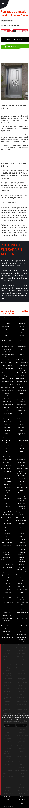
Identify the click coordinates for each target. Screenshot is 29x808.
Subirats (7, 595)
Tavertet (21, 318)
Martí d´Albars (22, 542)
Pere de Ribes (7, 365)
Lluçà (7, 539)
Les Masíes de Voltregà (21, 598)
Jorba (22, 424)
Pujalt (7, 503)
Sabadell (21, 557)
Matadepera (7, 478)
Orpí (7, 448)
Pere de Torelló (21, 373)
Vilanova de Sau (22, 404)
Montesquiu (21, 430)
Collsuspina (7, 357)
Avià (21, 490)
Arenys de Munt (7, 509)
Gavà (21, 623)
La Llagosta (21, 564)
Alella (7, 332)
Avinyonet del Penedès (22, 434)
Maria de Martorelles (21, 612)
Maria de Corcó (7, 615)
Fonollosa (7, 498)
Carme (7, 528)
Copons (21, 354)
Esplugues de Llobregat (7, 524)
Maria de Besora (7, 326)
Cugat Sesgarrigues (22, 399)
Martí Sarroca (7, 410)
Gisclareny (22, 496)
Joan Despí (7, 471)
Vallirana (7, 586)
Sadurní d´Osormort (7, 560)
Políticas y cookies (7, 806)
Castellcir (7, 642)
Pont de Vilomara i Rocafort (21, 499)
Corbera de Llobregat (7, 354)
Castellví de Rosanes (21, 376)
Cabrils (7, 335)
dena (21, 629)
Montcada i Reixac (7, 341)
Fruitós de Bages (7, 567)
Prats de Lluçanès (21, 503)
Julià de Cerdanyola (22, 468)
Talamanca (7, 323)
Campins (21, 465)
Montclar (7, 433)
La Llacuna (7, 634)
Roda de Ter (21, 799)
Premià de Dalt (21, 634)
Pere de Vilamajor (7, 373)
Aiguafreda (21, 396)
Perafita (7, 531)
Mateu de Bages (22, 365)
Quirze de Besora (7, 575)
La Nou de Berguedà (7, 564)
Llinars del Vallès (7, 598)
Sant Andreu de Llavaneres (21, 474)
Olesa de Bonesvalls (22, 626)
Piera (21, 528)
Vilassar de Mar (7, 413)
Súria (21, 592)
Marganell (7, 484)
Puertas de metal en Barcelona (15, 52)
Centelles (22, 454)
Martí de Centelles (21, 378)
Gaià (21, 422)
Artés (7, 802)
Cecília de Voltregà (7, 404)
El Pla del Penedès (7, 438)
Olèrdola (7, 629)
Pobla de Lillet (7, 459)
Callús (7, 493)
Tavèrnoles (7, 321)
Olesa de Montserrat (7, 626)
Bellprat (7, 487)
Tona (21, 413)
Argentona (21, 506)
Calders (21, 393)
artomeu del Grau (7, 390)
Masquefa (22, 478)
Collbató (21, 416)
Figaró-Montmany (21, 520)
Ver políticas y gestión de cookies (15, 721)
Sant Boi (21, 387)
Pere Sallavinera (22, 578)
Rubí (7, 799)
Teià (21, 344)
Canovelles (21, 462)
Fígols (7, 520)
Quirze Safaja (7, 572)
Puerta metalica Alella (22, 803)
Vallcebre (7, 589)
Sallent (7, 338)
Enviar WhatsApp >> (14, 46)
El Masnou (22, 438)
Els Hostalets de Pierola (7, 441)
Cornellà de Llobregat (21, 618)
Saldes (22, 595)
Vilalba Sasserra (7, 407)
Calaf (7, 396)
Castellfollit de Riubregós (21, 638)
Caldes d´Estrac (7, 360)
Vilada (7, 580)
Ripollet (21, 471)
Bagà (21, 332)
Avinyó (22, 357)
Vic (22, 580)
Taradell (21, 321)
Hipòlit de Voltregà (21, 407)
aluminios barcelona (5, 52)
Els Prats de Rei (22, 419)
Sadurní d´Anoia (22, 401)
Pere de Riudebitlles (21, 362)
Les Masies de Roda (7, 602)
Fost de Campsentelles (21, 568)
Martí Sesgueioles (7, 368)
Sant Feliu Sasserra (7, 362)
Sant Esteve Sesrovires (21, 553)
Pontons (7, 506)
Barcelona (7, 318)
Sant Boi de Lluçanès (7, 387)
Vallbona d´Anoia (22, 589)
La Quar (7, 610)
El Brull (22, 631)
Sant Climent (22, 610)
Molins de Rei (7, 457)
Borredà (7, 490)
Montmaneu (7, 427)
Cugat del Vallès (7, 401)
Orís (7, 451)
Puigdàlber (7, 376)
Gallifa (22, 533)
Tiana (21, 341)
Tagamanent (22, 323)
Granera (7, 496)
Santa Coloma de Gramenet (7, 619)
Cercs (7, 454)
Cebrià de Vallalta (21, 384)
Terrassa (7, 344)
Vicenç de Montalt (7, 384)
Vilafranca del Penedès (7, 350)
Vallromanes (21, 583)
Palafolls (21, 338)
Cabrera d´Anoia (22, 487)
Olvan (21, 451)
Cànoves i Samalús (7, 514)
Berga (22, 484)
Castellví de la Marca (7, 378)
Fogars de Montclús (7, 517)
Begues (7, 533)
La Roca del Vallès (21, 607)
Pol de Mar (7, 578)
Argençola (22, 539)
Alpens (22, 329)
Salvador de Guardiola (21, 369)
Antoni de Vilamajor (7, 474)
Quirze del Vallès (22, 572)
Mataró (22, 642)
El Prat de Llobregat (22, 440)
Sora (7, 536)
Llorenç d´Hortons (21, 545)
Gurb (7, 329)
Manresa (21, 335)
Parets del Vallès (22, 531)
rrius (21, 349)
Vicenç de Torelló (21, 381)
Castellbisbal (7, 462)
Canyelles (7, 416)
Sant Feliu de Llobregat (22, 548)
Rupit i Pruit (7, 796)
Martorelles (7, 481)
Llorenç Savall (7, 545)
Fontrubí (7, 424)
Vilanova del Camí (7, 346)
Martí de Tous (22, 410)
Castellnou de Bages (7, 542)
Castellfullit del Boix (7, 637)
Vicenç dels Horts (7, 381)
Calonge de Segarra (7, 468)
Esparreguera (7, 419)
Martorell (21, 481)
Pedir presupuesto (14, 39)
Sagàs (22, 536)
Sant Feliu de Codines (7, 553)
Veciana (7, 583)
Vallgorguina (22, 586)
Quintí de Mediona (21, 575)
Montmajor (21, 427)
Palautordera (7, 557)
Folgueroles (21, 514)
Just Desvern (7, 548)
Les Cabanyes (7, 607)
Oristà (22, 448)
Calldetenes (21, 493)
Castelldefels (7, 631)
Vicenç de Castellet (22, 512)
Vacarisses (7, 592)
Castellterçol (22, 390)
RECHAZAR (9, 725)
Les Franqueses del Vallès (22, 603)
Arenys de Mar (21, 509)
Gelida (7, 623)
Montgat (7, 430)
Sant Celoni (7, 612)
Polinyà (21, 457)
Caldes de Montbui (21, 360)
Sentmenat (7, 422)
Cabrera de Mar (21, 346)
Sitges (7, 445)
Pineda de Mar (21, 459)
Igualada (21, 326)
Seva (21, 445)
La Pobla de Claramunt (21, 560)
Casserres (22, 523)
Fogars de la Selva (21, 517)
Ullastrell (21, 615)
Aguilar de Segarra (7, 399)
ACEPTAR (22, 725)
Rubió (22, 796)
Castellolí (7, 393)
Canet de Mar (7, 465)
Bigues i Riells (7, 512)
